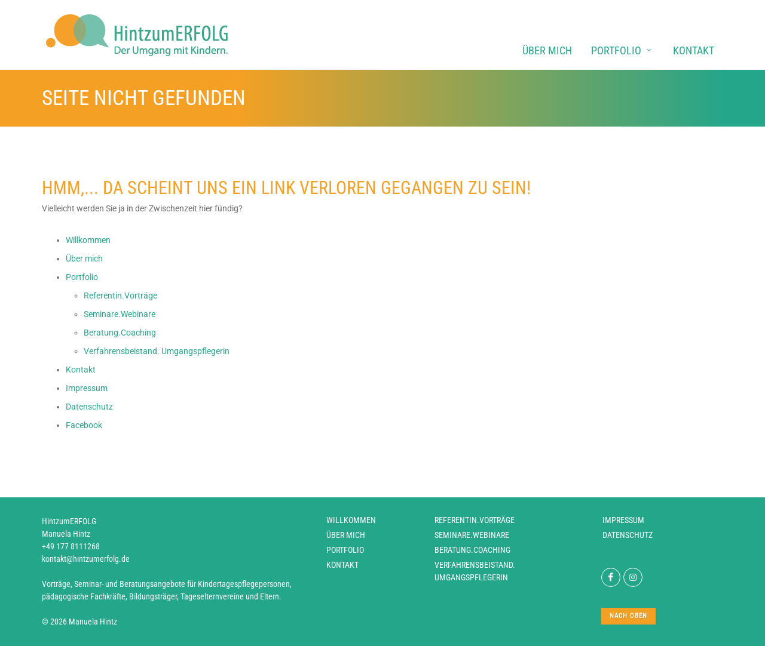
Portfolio (345, 550)
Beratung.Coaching (472, 550)
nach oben (628, 616)
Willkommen (351, 520)
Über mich (345, 535)
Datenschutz (627, 535)
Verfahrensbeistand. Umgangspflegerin (474, 571)
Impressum (623, 520)
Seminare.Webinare (471, 535)
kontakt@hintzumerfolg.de (86, 559)
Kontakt (342, 565)
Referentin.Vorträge (474, 520)
